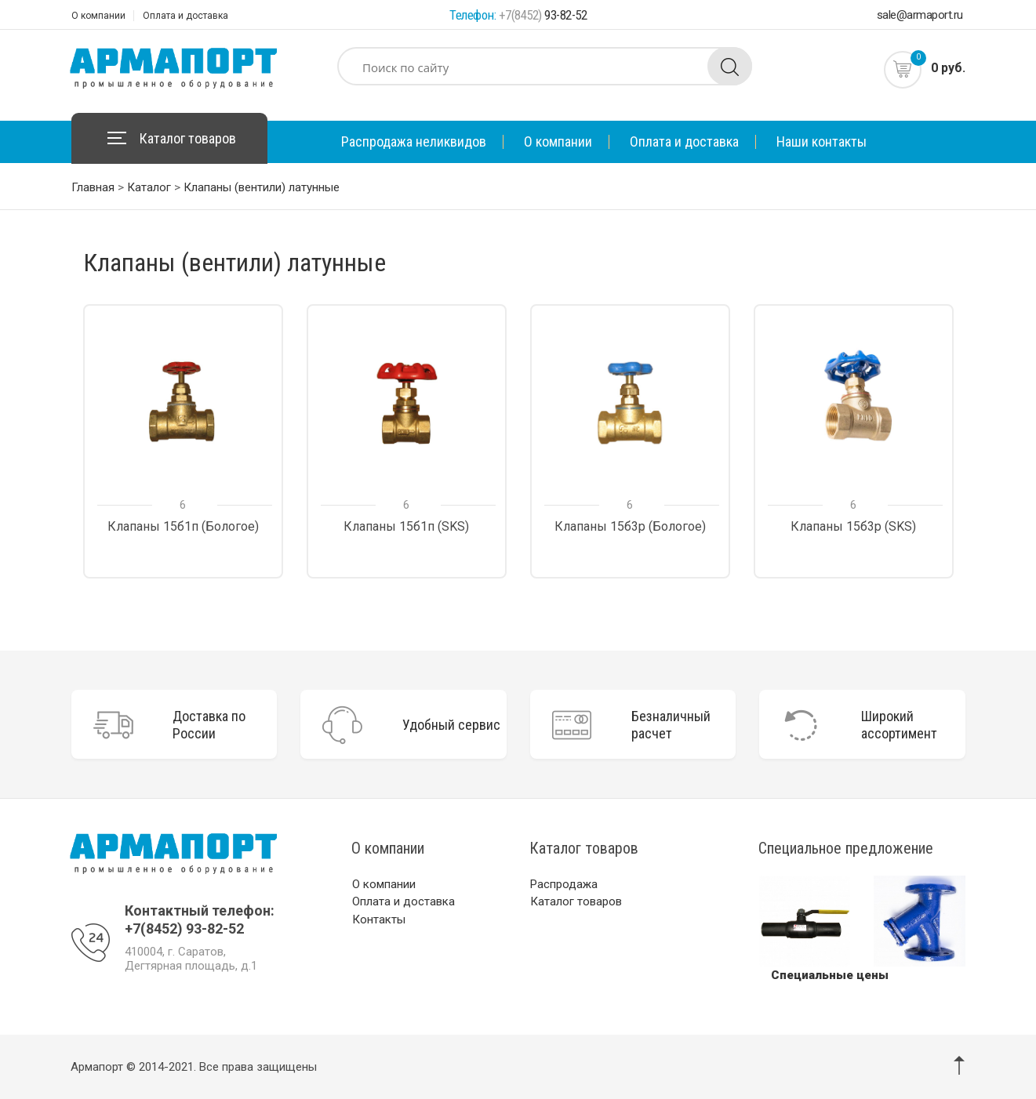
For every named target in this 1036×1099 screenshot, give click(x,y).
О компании (98, 15)
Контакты (378, 919)
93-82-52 (543, 15)
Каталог (149, 187)
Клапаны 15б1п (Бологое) (183, 526)
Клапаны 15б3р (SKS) (853, 526)
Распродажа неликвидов (413, 142)
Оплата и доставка (185, 15)
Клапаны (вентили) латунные (262, 187)
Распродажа (564, 884)
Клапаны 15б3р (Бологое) (630, 526)
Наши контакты (821, 142)
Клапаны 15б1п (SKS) (406, 526)
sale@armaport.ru (920, 15)
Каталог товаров (188, 138)
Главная (93, 187)
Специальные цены (830, 975)
